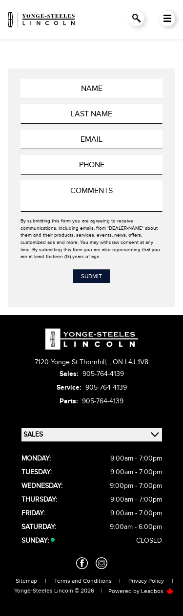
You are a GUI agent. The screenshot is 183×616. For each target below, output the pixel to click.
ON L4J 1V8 (130, 362)
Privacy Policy (146, 580)
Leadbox (157, 591)
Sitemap (26, 580)
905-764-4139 (103, 374)
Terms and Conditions (83, 580)
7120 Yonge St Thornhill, (72, 362)
